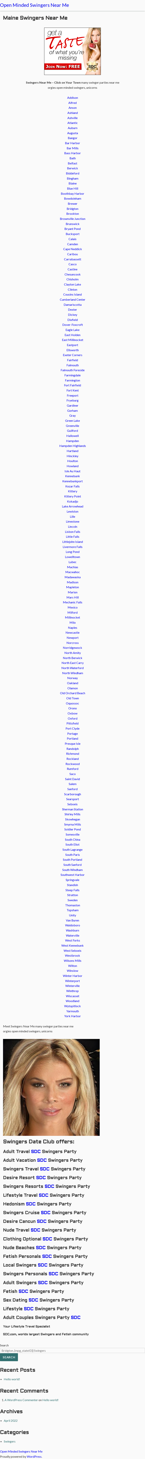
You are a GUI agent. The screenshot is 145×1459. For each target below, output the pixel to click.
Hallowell (72, 435)
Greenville (72, 425)
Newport (73, 637)
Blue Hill (72, 188)
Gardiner (72, 405)
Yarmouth (72, 1011)
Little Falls (72, 536)
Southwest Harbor (73, 874)
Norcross (72, 642)
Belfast (72, 163)
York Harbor (72, 1016)
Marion (72, 592)
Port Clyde (72, 728)
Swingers (9, 1441)
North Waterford (72, 668)
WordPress (34, 1456)
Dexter (72, 309)
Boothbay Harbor (72, 193)
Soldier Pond (72, 829)
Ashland (72, 112)
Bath (72, 158)
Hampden (72, 441)
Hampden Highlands (72, 445)
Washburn (72, 930)
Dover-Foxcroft (72, 324)
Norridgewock (72, 647)
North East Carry (73, 663)
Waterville (72, 935)
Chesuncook (73, 274)
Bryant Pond (72, 228)
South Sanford (72, 864)
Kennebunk (72, 476)
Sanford (72, 789)
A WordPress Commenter (21, 1400)
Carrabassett (72, 259)
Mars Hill (72, 597)
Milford (72, 612)
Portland (72, 738)
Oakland (72, 683)
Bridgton (72, 208)
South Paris (72, 854)
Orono (72, 708)
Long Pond (72, 551)
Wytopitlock (72, 1006)
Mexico (73, 607)
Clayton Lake (72, 284)
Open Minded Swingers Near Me (34, 5)
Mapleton (72, 587)
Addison (72, 97)
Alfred (72, 102)
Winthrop (72, 991)
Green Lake (72, 420)
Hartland (72, 451)
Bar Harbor (72, 143)
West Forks (72, 940)
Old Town (72, 698)
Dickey (72, 314)
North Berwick (72, 658)
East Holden (72, 335)
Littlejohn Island (72, 541)
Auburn (72, 128)
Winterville (72, 985)
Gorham (72, 410)
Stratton (72, 895)
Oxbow (72, 713)
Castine (72, 269)
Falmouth (72, 365)
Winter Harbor (72, 975)
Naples (72, 627)
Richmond (72, 753)
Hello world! (12, 1379)
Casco (73, 264)
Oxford (72, 718)
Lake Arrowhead (72, 506)
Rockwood (73, 764)
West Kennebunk (72, 945)
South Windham (72, 870)
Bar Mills (73, 148)
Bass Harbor (72, 153)
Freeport (72, 395)
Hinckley (72, 456)
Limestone (72, 521)
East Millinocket (72, 340)
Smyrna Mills (72, 824)
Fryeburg (72, 400)
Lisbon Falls (72, 531)
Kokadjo (72, 501)
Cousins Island (72, 294)
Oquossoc (72, 703)
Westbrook (72, 955)
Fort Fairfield (72, 385)
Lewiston (72, 511)
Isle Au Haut (72, 471)
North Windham (72, 673)
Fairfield (72, 360)
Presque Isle (72, 743)
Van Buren (72, 920)
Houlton (72, 461)
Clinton (72, 289)
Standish (72, 885)
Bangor (72, 138)
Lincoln (72, 526)
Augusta (72, 133)
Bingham (72, 178)
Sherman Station (72, 809)
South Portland (72, 859)
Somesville (72, 834)
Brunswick (72, 224)
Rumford (72, 768)
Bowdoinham (72, 198)
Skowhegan (72, 819)
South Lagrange (72, 849)
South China (72, 839)
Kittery (72, 491)
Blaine (73, 183)
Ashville (72, 118)
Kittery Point (72, 496)
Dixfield (72, 319)
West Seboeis (72, 950)
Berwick (72, 168)
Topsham (73, 910)
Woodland (72, 1001)
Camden (72, 244)
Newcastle (72, 632)
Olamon (72, 688)
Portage (72, 733)
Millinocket (72, 617)
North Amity (72, 652)
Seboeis (72, 804)
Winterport (72, 981)
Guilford (72, 430)
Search (4, 1345)
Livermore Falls (73, 547)
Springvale (72, 880)
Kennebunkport (72, 481)
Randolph (72, 748)
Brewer (72, 203)
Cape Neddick (72, 249)
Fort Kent (72, 390)
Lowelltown (72, 557)
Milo (72, 622)
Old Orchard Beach (72, 693)
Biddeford (72, 173)
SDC (36, 1152)
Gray (72, 415)
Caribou (72, 254)
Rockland (72, 758)
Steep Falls (72, 890)
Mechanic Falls (72, 602)
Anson (73, 107)
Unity (72, 915)
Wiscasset (72, 996)
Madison (72, 582)
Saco (72, 774)
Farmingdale (72, 375)
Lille (72, 516)
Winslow (72, 970)
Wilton (72, 965)
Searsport (72, 799)
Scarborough (72, 794)
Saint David (72, 779)
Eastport (72, 345)
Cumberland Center (72, 299)
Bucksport (72, 234)
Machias (72, 567)
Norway (72, 678)
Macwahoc (72, 572)
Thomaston (72, 905)
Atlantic (72, 123)
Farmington (72, 380)
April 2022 (11, 1420)
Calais (72, 239)
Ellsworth (72, 350)
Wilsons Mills (72, 960)
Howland (73, 466)
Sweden (73, 900)
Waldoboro (72, 925)
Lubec (72, 562)
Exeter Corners (72, 355)
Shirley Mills (72, 814)
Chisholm (72, 279)
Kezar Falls (72, 486)
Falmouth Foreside (73, 370)
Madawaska (73, 577)
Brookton (72, 213)
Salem (72, 784)
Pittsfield (72, 723)
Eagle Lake (72, 329)
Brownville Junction (72, 218)
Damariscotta (73, 304)
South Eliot (72, 844)
